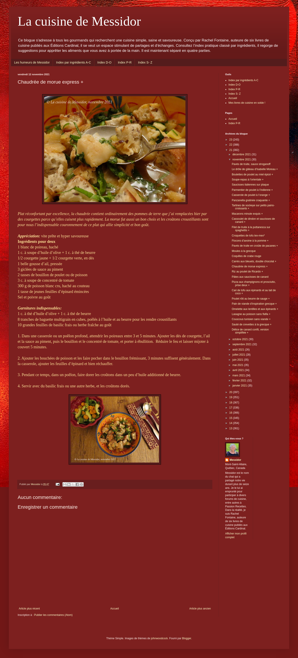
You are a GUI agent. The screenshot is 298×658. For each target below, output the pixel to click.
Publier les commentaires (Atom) (53, 615)
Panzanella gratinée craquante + (251, 200)
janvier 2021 (240, 385)
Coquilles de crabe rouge (246, 256)
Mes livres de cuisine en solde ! (246, 102)
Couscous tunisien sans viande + (251, 319)
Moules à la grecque (244, 251)
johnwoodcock (159, 638)
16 (231, 412)
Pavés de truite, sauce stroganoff (251, 164)
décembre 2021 (242, 154)
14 (231, 423)
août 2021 (238, 349)
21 (231, 150)
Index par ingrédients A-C (73, 62)
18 (231, 402)
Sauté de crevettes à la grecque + (252, 324)
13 (231, 428)
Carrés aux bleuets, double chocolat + (254, 261)
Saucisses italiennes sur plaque (250, 184)
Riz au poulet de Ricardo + (247, 271)
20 (231, 392)
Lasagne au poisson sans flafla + (251, 314)
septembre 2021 (242, 344)
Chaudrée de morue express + (250, 266)
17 (231, 407)
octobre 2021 (240, 339)
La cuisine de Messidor (79, 21)
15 (231, 418)
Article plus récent (29, 608)
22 (231, 144)
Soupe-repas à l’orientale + (248, 179)
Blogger (186, 638)
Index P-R (125, 62)
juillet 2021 (239, 354)
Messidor (235, 459)
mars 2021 (239, 375)
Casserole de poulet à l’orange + (251, 195)
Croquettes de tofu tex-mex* (248, 235)
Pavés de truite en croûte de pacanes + (255, 245)
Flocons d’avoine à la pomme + (250, 240)
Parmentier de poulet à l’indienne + (252, 189)
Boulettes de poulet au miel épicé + (252, 174)
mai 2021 (238, 365)
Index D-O (104, 62)
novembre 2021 (242, 159)
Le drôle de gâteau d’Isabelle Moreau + (255, 169)
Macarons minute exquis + (247, 213)
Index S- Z (145, 62)
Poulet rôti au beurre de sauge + (251, 298)
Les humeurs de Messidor (32, 62)
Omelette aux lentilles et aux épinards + (255, 309)
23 (231, 139)
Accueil (114, 608)
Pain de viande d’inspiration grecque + (254, 303)
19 (231, 397)
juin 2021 (238, 359)
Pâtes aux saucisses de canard (250, 276)
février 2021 (239, 380)
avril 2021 (238, 370)
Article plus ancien (200, 608)
